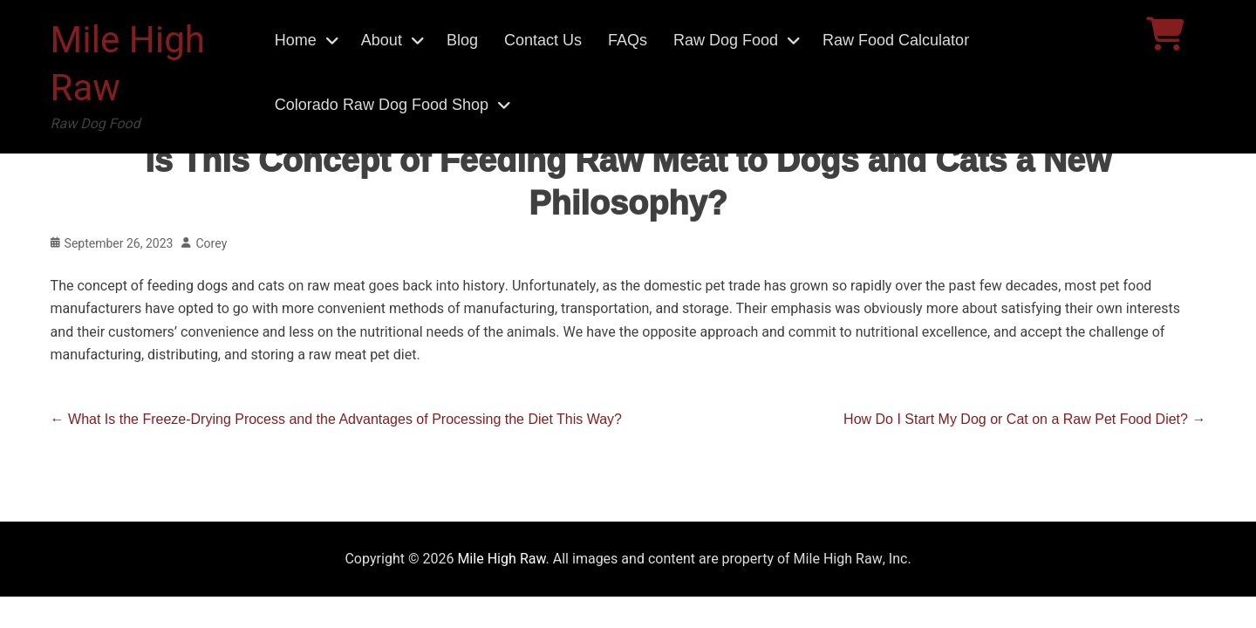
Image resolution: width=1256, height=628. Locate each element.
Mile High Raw (128, 65)
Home (296, 40)
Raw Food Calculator (896, 40)
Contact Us (543, 40)
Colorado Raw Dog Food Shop (381, 104)
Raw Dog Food (725, 40)
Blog (462, 40)
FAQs (627, 40)
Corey (211, 244)
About (381, 40)
